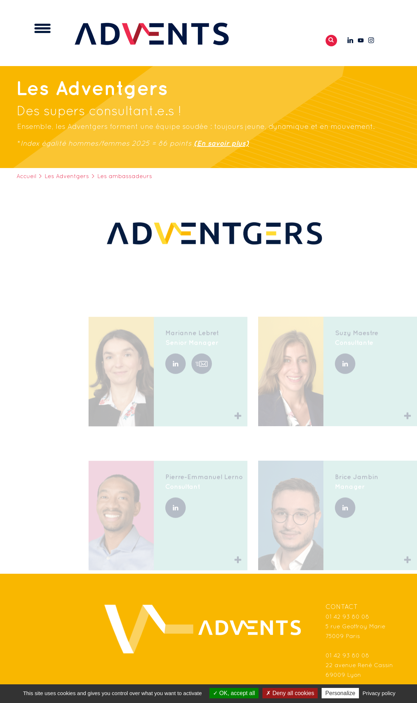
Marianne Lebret (192, 341)
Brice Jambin (356, 485)
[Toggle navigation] (42, 28)
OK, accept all (234, 693)
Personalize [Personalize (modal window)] (340, 693)
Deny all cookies (290, 693)
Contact (342, 607)
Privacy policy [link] (378, 693)
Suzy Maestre (356, 341)
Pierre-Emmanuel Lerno (204, 485)
